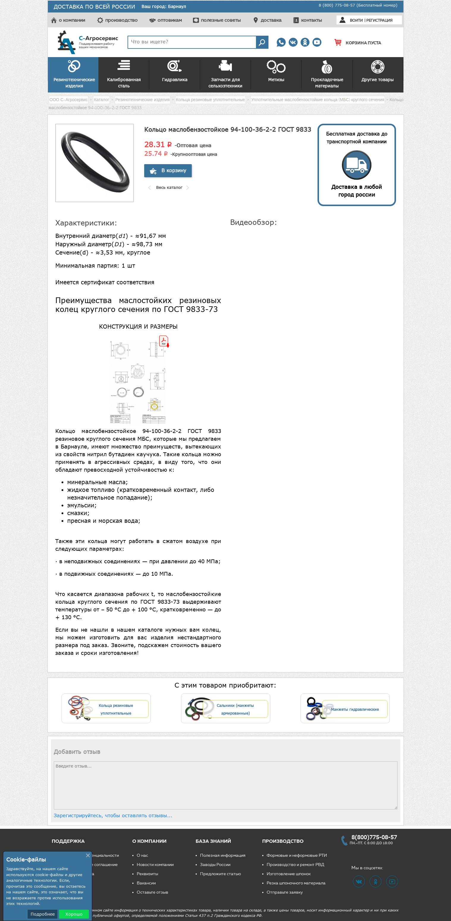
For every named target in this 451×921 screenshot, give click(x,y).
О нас (142, 855)
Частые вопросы (72, 883)
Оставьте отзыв (152, 892)
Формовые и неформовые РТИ (297, 855)
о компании (72, 20)
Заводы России (215, 864)
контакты (311, 20)
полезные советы (221, 20)
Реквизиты (147, 873)
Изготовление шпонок (289, 873)
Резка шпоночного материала (296, 883)
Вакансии (146, 883)
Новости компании (155, 864)
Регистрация (379, 20)
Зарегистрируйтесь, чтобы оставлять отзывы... (113, 815)
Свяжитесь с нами (74, 892)
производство (121, 20)
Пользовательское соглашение (87, 864)
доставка (271, 20)
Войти (356, 20)
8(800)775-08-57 (374, 837)
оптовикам (170, 20)
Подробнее (43, 914)
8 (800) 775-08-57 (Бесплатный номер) (358, 5)
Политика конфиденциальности (87, 855)
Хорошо (74, 914)
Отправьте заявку (285, 892)
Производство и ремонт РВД (295, 864)
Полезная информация (223, 855)
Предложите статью (220, 873)
